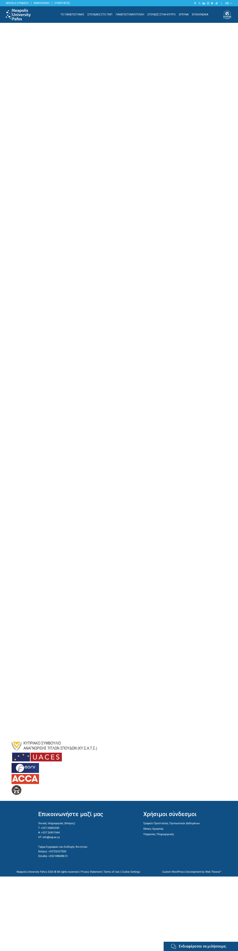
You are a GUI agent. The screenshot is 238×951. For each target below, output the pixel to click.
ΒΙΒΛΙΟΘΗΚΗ (41, 3)
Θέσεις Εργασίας (153, 828)
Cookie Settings (131, 871)
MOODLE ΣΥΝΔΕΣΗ (17, 3)
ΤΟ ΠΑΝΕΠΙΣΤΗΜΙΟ (72, 14)
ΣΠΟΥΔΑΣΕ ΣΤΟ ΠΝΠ (99, 14)
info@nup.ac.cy (51, 837)
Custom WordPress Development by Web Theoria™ (191, 871)
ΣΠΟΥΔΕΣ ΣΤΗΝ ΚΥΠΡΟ (161, 14)
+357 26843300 (50, 828)
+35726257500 (57, 851)
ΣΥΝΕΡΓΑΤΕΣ (62, 3)
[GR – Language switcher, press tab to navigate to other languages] (228, 3)
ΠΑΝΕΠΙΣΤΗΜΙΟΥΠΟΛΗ (130, 14)
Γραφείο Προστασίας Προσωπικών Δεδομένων (171, 823)
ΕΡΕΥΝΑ (184, 14)
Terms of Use (111, 871)
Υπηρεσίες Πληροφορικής (158, 834)
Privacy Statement (91, 871)
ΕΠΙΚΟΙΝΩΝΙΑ (200, 14)
